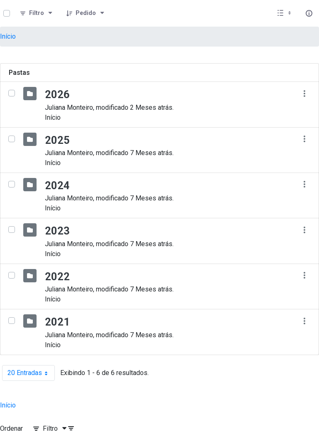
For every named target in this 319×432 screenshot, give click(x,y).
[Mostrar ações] (304, 93)
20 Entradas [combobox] (31, 373)
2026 (57, 94)
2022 (57, 276)
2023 (57, 231)
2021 (57, 322)
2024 (57, 185)
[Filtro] (36, 13)
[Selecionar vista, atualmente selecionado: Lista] (285, 13)
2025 (57, 140)
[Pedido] (85, 13)
